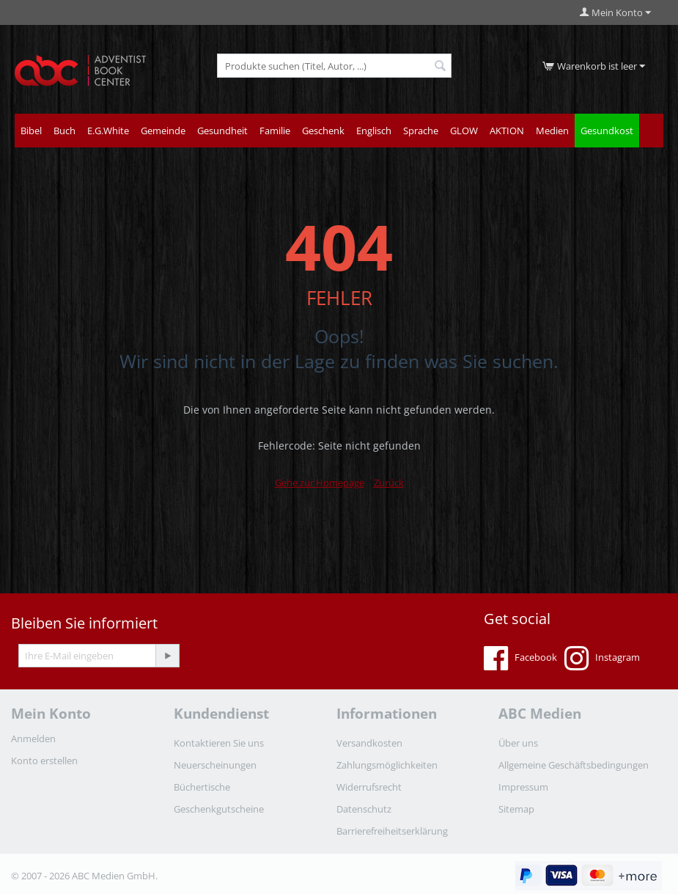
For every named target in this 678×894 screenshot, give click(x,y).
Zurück (389, 482)
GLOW (464, 130)
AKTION (507, 130)
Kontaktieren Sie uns (219, 743)
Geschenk (323, 130)
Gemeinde (163, 130)
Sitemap (516, 809)
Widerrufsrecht (369, 787)
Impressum (523, 787)
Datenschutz (363, 809)
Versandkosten (369, 743)
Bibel (31, 130)
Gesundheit (222, 130)
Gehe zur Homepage (319, 482)
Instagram (602, 659)
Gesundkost (607, 130)
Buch (64, 130)
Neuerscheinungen (215, 765)
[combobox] (334, 66)
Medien (552, 130)
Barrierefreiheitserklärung (392, 831)
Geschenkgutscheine (219, 809)
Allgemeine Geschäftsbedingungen (573, 765)
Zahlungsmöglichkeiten (387, 765)
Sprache (420, 130)
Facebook (520, 659)
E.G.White (108, 130)
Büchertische (202, 787)
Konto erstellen (44, 760)
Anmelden (33, 738)
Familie (274, 130)
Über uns (518, 743)
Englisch (373, 130)
